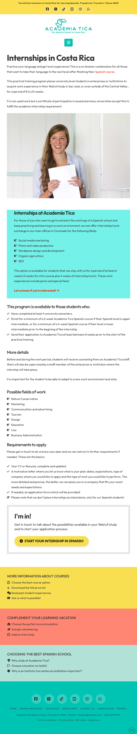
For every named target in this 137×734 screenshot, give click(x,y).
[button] (68, 42)
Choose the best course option (31, 582)
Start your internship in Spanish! (52, 541)
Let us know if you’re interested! (36, 290)
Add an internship (23, 634)
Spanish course (104, 72)
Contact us (87, 708)
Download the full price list (29, 587)
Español (122, 708)
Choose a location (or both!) (29, 666)
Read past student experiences (31, 593)
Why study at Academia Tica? (30, 660)
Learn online (106, 708)
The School (52, 708)
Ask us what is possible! (26, 598)
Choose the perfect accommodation (35, 624)
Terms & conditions (47, 720)
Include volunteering (25, 629)
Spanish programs (31, 708)
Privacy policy (66, 720)
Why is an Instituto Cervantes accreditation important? (47, 671)
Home (13, 708)
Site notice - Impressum (88, 720)
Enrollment (70, 708)
